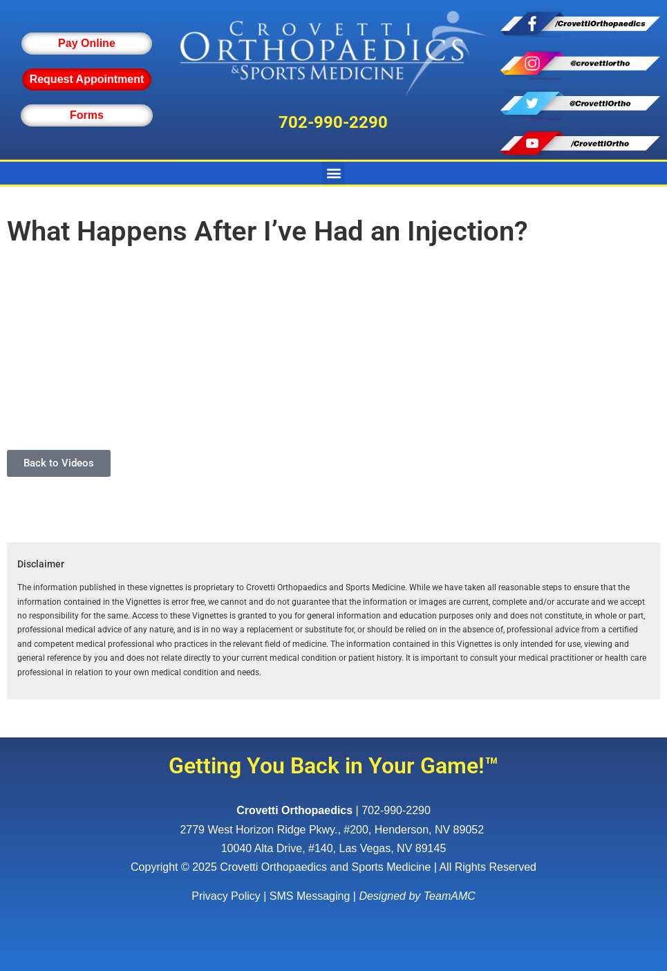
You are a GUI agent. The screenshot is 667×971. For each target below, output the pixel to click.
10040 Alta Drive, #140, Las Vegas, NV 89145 (334, 848)
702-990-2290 (333, 122)
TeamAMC (450, 896)
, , (333, 830)
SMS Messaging (310, 896)
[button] (333, 173)
